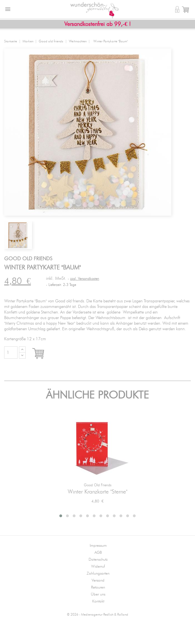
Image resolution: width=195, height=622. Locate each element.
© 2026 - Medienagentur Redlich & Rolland (97, 614)
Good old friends (97, 485)
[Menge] (11, 352)
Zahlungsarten (98, 573)
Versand (98, 580)
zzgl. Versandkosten (84, 279)
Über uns (98, 594)
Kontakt (98, 601)
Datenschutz (98, 560)
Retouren (98, 587)
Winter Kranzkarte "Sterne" (97, 492)
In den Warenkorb (43, 354)
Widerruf (98, 566)
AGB (98, 553)
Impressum (98, 546)
